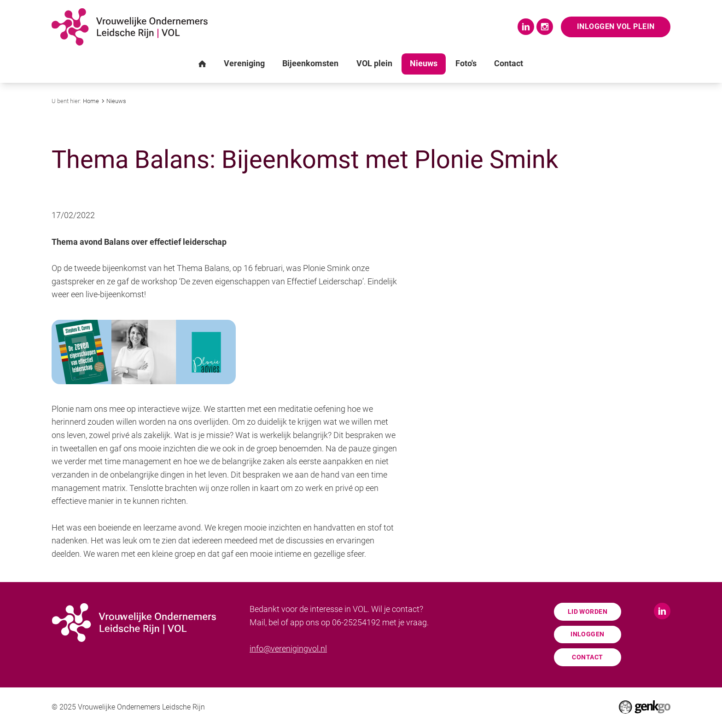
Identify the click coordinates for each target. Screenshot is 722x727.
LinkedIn (526, 26)
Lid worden (587, 611)
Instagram (544, 26)
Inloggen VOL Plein (616, 26)
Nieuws (116, 101)
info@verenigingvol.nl (288, 648)
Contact (587, 657)
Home (91, 101)
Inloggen (587, 634)
